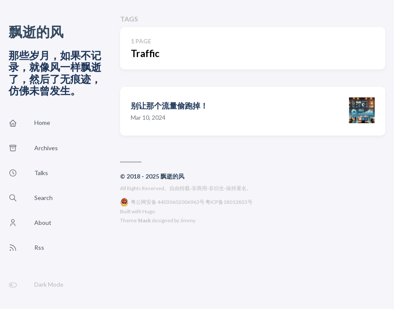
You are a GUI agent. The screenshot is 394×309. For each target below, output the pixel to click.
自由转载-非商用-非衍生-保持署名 (208, 188)
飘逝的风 (36, 31)
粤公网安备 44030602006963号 (168, 202)
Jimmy (187, 220)
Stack (144, 220)
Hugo (148, 211)
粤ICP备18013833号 (229, 202)
